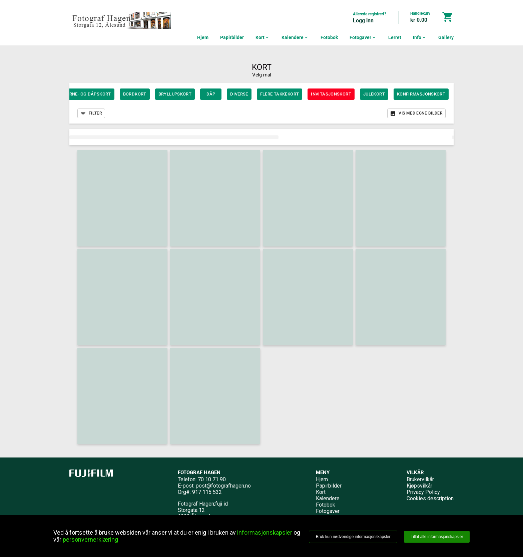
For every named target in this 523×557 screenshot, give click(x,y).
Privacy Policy (423, 492)
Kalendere (295, 37)
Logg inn (363, 20)
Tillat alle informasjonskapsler (437, 536)
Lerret (394, 37)
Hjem (202, 37)
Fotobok (329, 37)
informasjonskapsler (264, 532)
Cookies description (430, 498)
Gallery (446, 37)
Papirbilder (232, 37)
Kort (262, 37)
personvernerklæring (90, 539)
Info (420, 37)
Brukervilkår (420, 479)
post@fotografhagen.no (223, 486)
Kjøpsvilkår (419, 486)
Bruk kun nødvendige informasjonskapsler (353, 536)
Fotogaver (363, 37)
